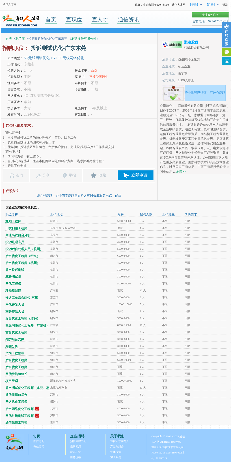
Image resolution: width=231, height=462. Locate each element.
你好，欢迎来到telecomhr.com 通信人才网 (160, 4)
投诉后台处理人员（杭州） (24, 249)
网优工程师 (13, 284)
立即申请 (139, 175)
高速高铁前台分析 (17, 235)
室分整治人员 (14, 311)
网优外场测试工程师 (19, 416)
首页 (50, 19)
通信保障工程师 (16, 422)
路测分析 (11, 346)
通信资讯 (128, 19)
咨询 (19, 175)
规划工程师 (13, 221)
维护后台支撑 (14, 339)
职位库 (20, 38)
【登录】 (194, 4)
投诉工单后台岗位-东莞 (21, 297)
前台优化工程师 (16, 332)
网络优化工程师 (16, 402)
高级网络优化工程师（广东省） (27, 325)
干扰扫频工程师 (16, 228)
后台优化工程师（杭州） (22, 263)
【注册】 (210, 4)
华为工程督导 (14, 353)
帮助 (225, 4)
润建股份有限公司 (83, 38)
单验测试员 (13, 277)
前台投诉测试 (14, 270)
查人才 (100, 19)
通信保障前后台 (16, 395)
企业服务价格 (210, 14)
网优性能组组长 (16, 374)
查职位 (74, 19)
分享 (46, 175)
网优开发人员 (14, 304)
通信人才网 (9, 4)
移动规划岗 (13, 290)
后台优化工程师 (16, 360)
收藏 (102, 175)
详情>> (181, 171)
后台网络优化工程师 (19, 409)
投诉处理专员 (14, 242)
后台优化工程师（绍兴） (22, 256)
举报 (72, 175)
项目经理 (11, 381)
